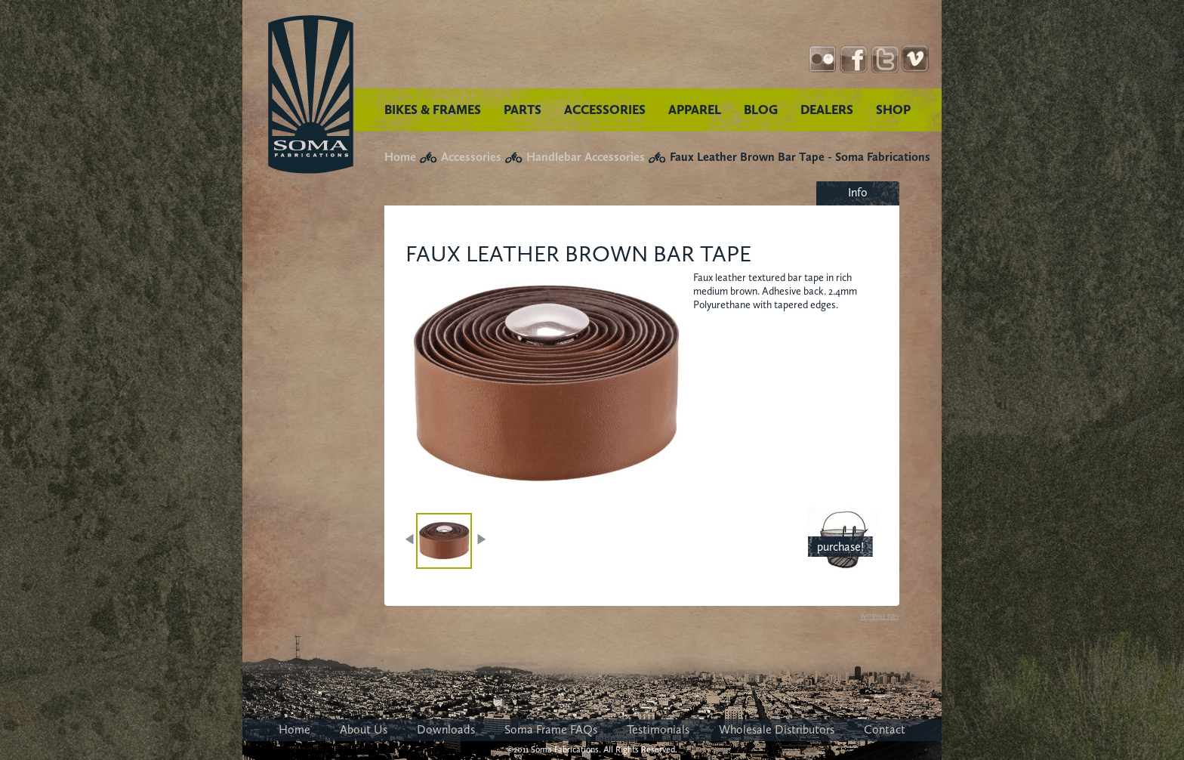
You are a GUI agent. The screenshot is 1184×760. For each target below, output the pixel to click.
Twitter (885, 59)
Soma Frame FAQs (550, 729)
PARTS (522, 109)
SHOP (893, 109)
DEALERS (826, 109)
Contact (884, 729)
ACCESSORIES (605, 109)
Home (400, 157)
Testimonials (658, 729)
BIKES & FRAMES (432, 109)
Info (858, 192)
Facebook (854, 59)
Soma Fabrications (310, 94)
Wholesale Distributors (776, 729)
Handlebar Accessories (585, 157)
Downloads (446, 729)
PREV (410, 539)
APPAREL (694, 109)
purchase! (840, 546)
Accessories (471, 157)
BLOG (761, 109)
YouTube (916, 59)
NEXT (481, 539)
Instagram (823, 59)
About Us (363, 729)
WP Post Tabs (879, 616)
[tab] (857, 193)
